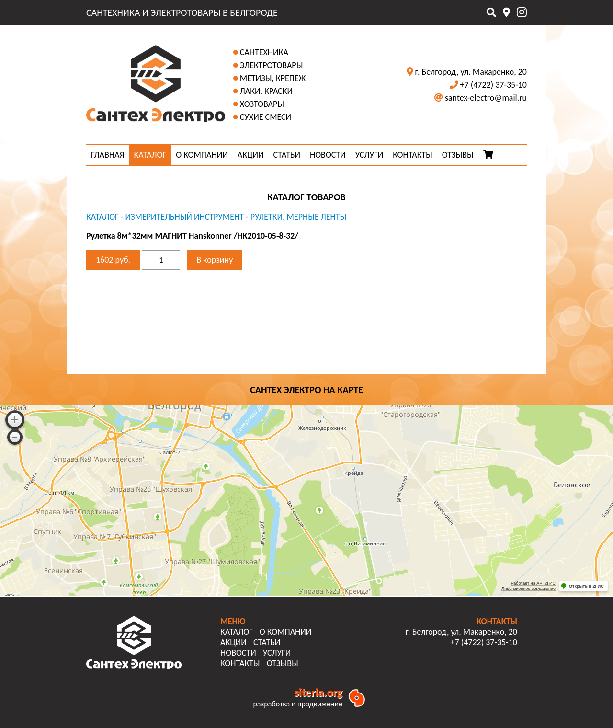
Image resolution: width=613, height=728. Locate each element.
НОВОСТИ (328, 155)
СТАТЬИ (286, 155)
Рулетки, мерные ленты (298, 216)
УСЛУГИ (369, 155)
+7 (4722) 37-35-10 (493, 85)
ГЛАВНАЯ (107, 155)
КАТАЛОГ (150, 155)
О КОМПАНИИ (202, 155)
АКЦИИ (251, 155)
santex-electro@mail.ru (486, 97)
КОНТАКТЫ (412, 155)
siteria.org (318, 692)
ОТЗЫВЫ (458, 155)
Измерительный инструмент (184, 216)
